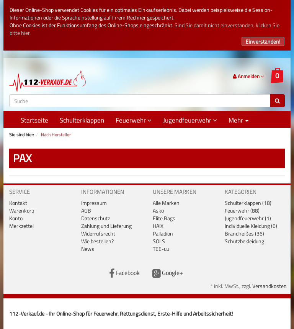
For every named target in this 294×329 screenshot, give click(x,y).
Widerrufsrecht (98, 233)
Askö (158, 210)
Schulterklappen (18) (248, 203)
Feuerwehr (134, 120)
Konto (16, 218)
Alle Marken (166, 203)
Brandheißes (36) (244, 233)
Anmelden (248, 76)
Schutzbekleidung (244, 241)
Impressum (94, 203)
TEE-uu (161, 249)
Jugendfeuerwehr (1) (248, 218)
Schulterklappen (82, 120)
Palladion (163, 233)
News (87, 249)
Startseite (34, 120)
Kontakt (18, 203)
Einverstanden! (263, 41)
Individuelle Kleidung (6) (251, 226)
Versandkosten (269, 286)
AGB (86, 210)
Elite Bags (164, 218)
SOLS (159, 241)
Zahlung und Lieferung (106, 226)
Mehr (238, 120)
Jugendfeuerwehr (190, 120)
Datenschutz (95, 218)
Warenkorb (21, 210)
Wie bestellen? (97, 241)
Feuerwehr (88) (242, 210)
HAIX (158, 226)
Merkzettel (21, 226)
